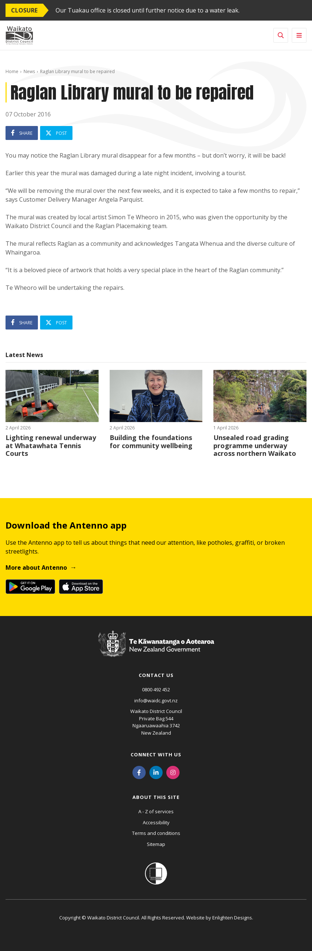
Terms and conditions (156, 833)
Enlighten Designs (232, 917)
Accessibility (156, 822)
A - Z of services (156, 811)
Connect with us (156, 754)
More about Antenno (36, 567)
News (29, 71)
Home (12, 71)
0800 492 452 (156, 689)
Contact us (156, 675)
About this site (156, 797)
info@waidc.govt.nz (156, 700)
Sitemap (156, 844)
